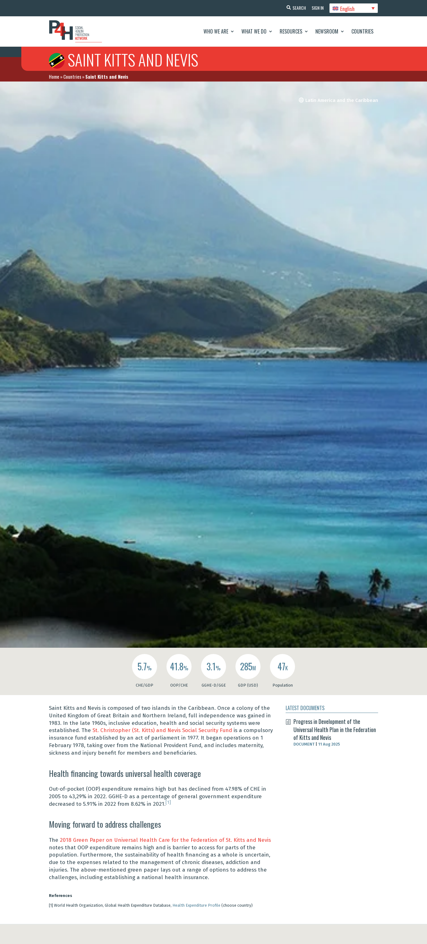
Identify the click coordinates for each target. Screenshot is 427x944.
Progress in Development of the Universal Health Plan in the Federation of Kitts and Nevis (334, 729)
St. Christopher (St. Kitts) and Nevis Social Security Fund (162, 730)
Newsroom (326, 31)
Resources (291, 31)
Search (298, 7)
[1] (168, 802)
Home (54, 76)
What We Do (253, 31)
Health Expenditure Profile (196, 905)
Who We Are (215, 31)
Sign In (317, 7)
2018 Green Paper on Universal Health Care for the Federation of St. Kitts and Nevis (165, 840)
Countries (362, 31)
